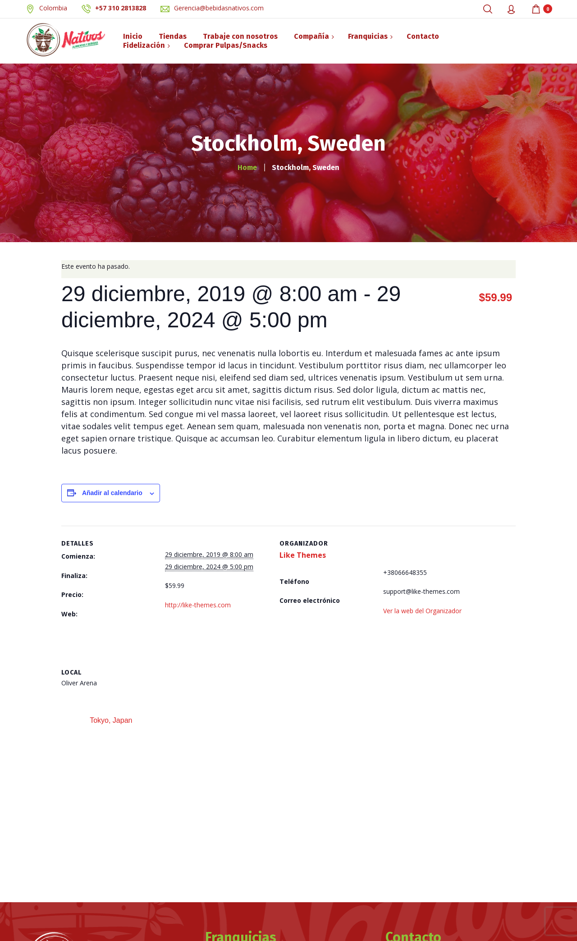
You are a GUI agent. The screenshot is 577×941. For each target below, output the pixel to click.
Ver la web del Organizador (422, 610)
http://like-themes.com (198, 605)
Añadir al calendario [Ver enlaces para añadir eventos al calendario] (112, 492)
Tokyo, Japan (110, 720)
